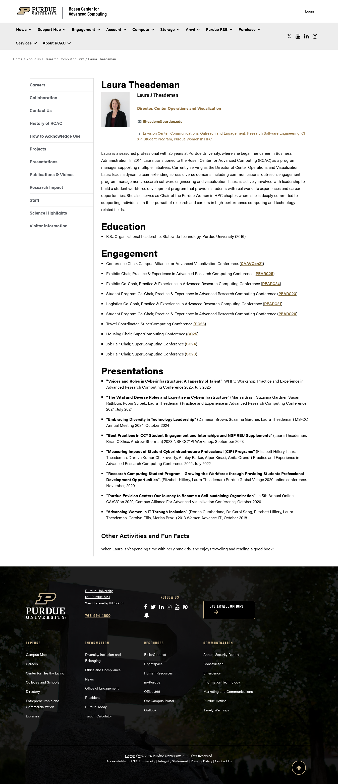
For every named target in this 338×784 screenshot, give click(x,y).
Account (116, 29)
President (92, 697)
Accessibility (116, 761)
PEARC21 (272, 303)
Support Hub (52, 29)
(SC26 (199, 324)
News (24, 29)
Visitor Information (49, 226)
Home (17, 58)
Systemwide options (226, 606)
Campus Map (36, 654)
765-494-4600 (97, 615)
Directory (33, 691)
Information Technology (221, 682)
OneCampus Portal (159, 700)
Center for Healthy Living (45, 672)
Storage (170, 29)
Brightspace (153, 663)
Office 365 (152, 691)
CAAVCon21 (252, 263)
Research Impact (46, 187)
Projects (38, 149)
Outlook (150, 709)
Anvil (193, 29)
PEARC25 (264, 273)
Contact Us (41, 110)
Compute (143, 29)
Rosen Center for (88, 11)
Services (26, 43)
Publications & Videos (52, 174)
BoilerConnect (155, 654)
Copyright (133, 756)
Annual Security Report (221, 654)
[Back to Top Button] (299, 769)
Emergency (212, 672)
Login (309, 11)
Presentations (44, 162)
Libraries (32, 715)
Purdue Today (96, 706)
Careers (37, 85)
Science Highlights (48, 213)
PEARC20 (287, 314)
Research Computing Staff (64, 58)
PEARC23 (287, 293)
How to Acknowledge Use (55, 136)
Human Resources (158, 672)
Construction (213, 663)
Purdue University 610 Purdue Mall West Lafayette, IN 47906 (104, 596)
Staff (34, 200)
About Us (33, 58)
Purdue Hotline (215, 700)
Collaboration (43, 97)
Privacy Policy (201, 761)
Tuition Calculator (98, 715)
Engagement (86, 29)
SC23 (191, 354)
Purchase (250, 29)
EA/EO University (141, 761)
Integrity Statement (173, 761)
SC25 (192, 334)
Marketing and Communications (228, 691)
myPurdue (152, 682)
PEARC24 (271, 283)
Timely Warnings (216, 709)
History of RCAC (46, 123)
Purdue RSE (219, 29)
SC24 (191, 344)
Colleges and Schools (42, 682)
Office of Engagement (102, 688)
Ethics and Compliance (103, 669)
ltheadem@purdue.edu (163, 121)
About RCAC (57, 43)
